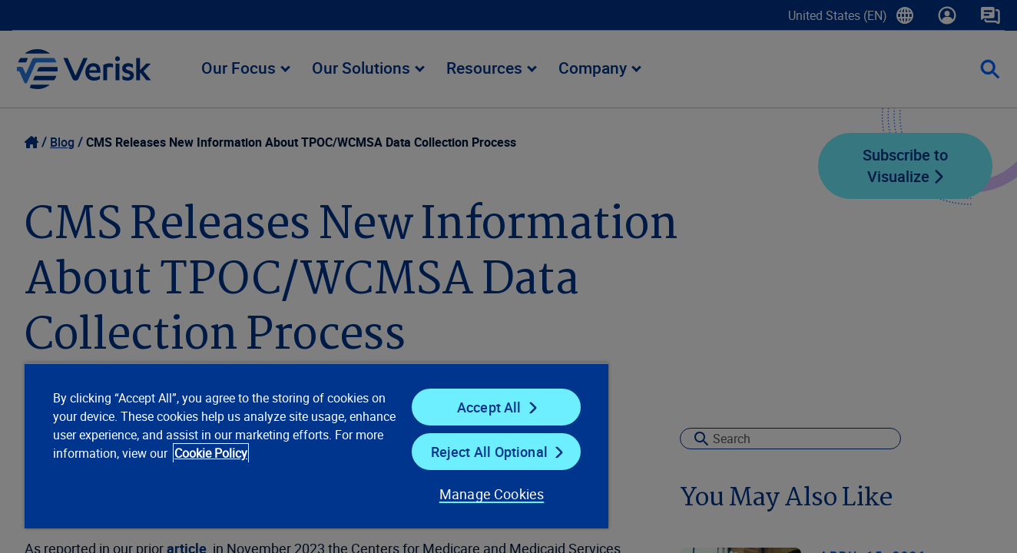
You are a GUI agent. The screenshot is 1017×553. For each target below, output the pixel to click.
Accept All (489, 407)
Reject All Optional (489, 451)
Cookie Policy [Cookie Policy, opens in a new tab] (210, 453)
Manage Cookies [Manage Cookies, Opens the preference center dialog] (492, 494)
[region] (316, 445)
